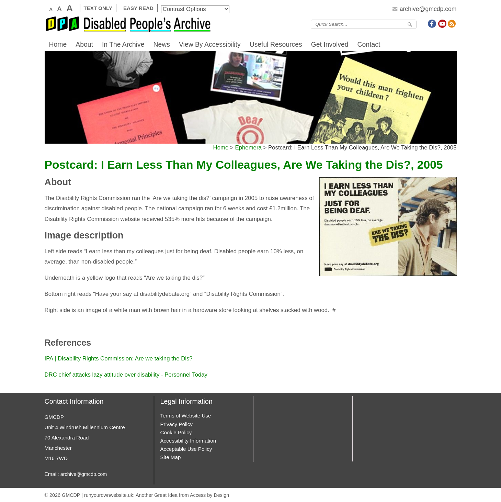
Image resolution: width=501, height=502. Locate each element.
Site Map (170, 457)
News (161, 44)
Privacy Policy (176, 424)
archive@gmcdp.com (83, 474)
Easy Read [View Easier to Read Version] (138, 8)
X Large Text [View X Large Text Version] (69, 8)
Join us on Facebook (432, 24)
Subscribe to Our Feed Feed (452, 24)
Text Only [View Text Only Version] (98, 8)
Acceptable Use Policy (186, 449)
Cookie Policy (176, 432)
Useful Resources (276, 44)
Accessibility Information (188, 441)
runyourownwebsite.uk (108, 495)
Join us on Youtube (442, 24)
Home (58, 44)
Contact (368, 44)
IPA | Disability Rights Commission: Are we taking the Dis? (119, 358)
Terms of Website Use (185, 416)
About (84, 44)
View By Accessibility (210, 44)
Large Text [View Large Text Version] (59, 8)
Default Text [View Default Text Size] (50, 8)
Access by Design (209, 495)
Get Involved (330, 44)
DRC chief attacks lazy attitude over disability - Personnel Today (126, 374)
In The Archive (123, 44)
